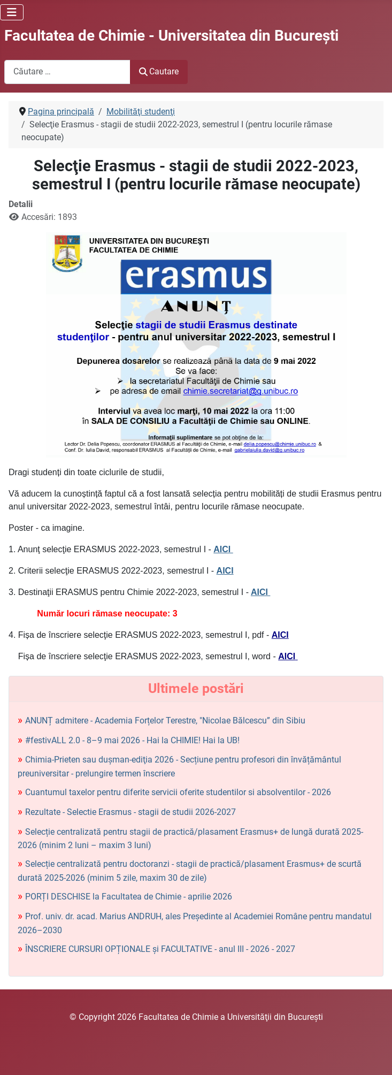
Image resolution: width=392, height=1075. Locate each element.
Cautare (159, 71)
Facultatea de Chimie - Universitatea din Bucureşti (171, 35)
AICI (223, 549)
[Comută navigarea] (12, 12)
